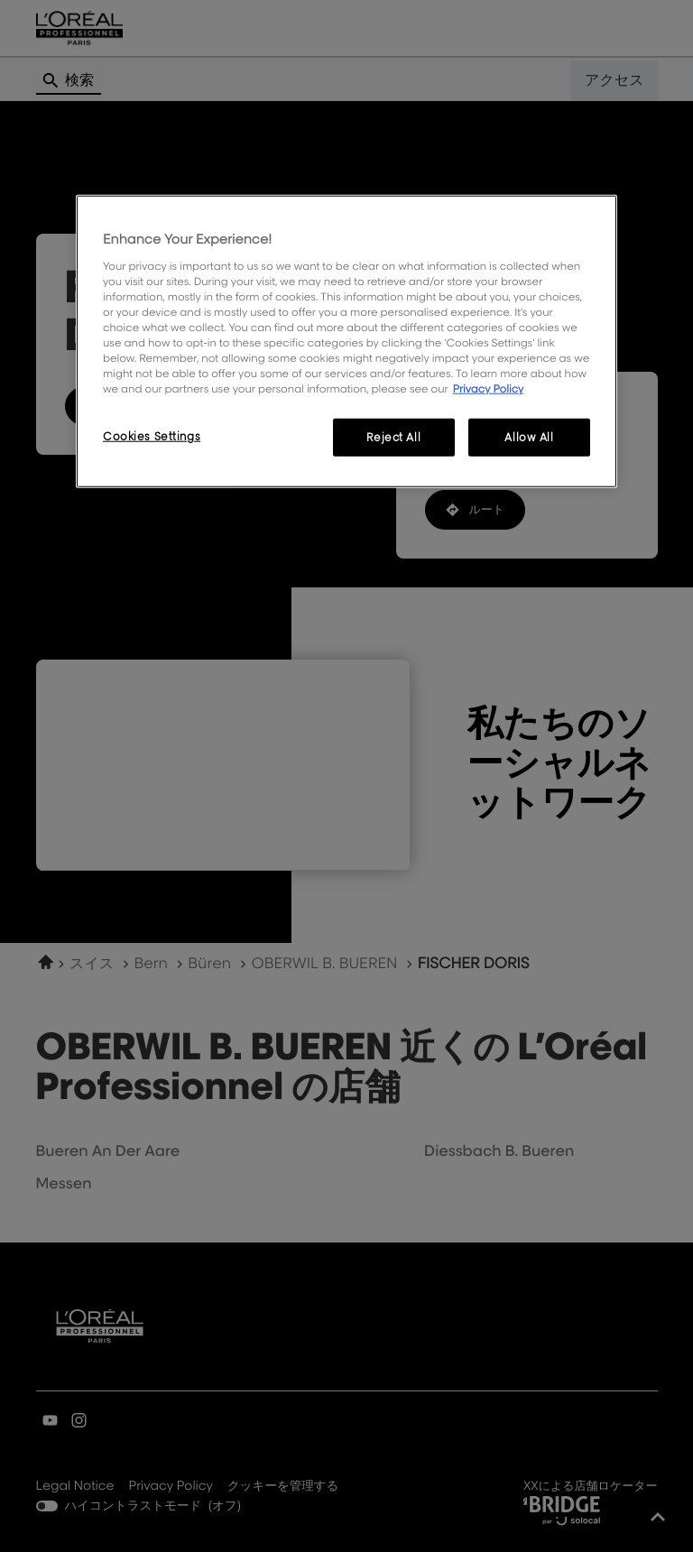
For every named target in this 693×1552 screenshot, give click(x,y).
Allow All (528, 437)
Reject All (393, 437)
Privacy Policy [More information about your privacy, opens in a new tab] (488, 388)
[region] (346, 341)
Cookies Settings (151, 436)
